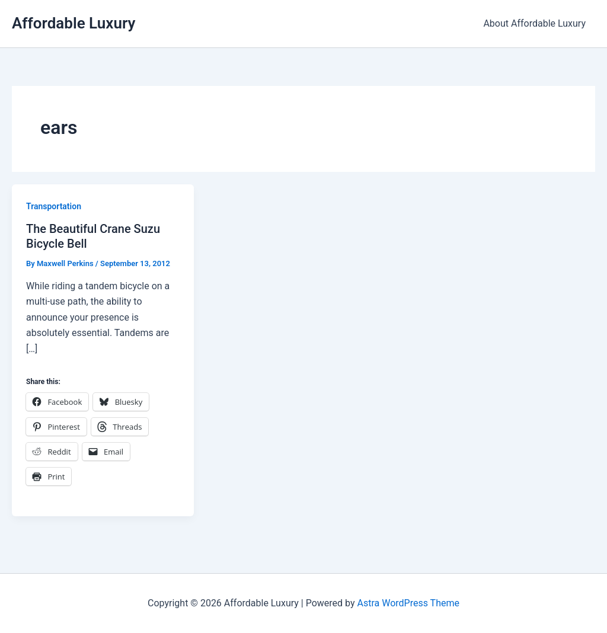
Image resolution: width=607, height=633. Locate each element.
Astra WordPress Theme (408, 603)
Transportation (53, 206)
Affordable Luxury (73, 23)
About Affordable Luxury (534, 23)
